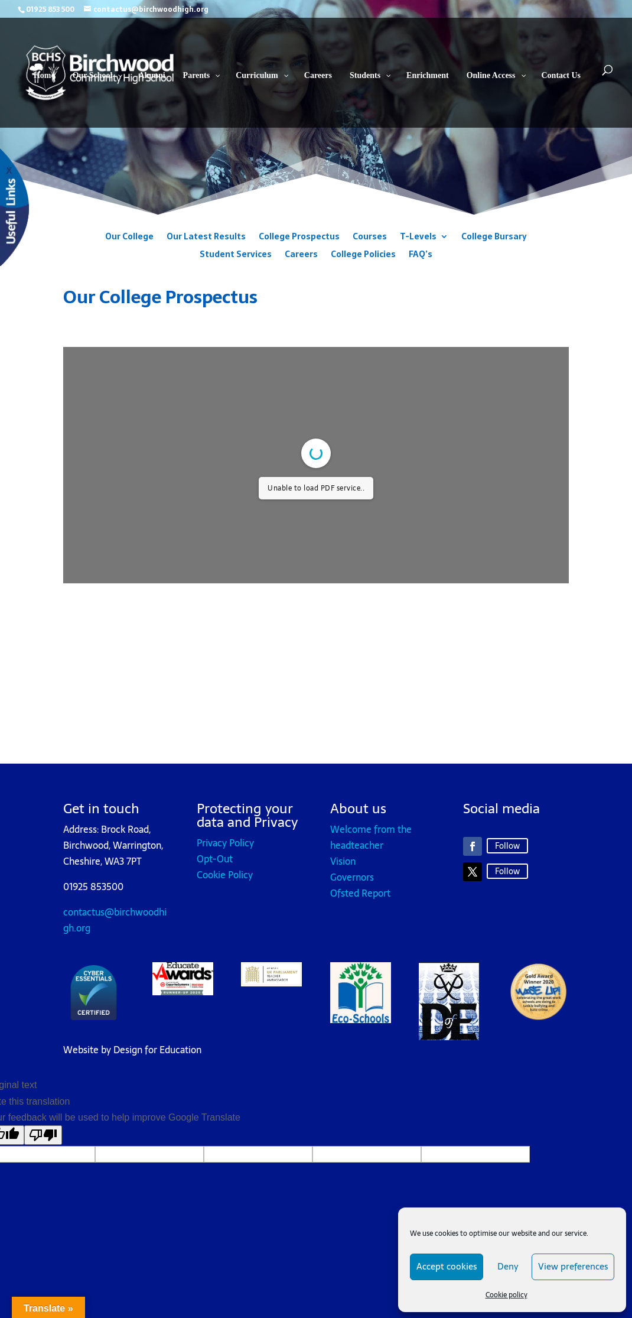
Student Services (236, 255)
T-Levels (418, 237)
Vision (343, 861)
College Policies (363, 255)
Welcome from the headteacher (371, 837)
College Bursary (494, 237)
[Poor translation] (43, 1135)
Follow (507, 845)
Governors (352, 877)
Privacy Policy (225, 842)
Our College (129, 237)
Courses (370, 237)
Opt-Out (215, 858)
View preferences (573, 1266)
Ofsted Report (360, 893)
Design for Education (157, 1049)
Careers (301, 255)
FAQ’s (420, 255)
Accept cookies (446, 1266)
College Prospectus (299, 237)
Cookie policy (506, 1295)
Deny (507, 1266)
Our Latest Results (206, 237)
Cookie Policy (225, 874)
